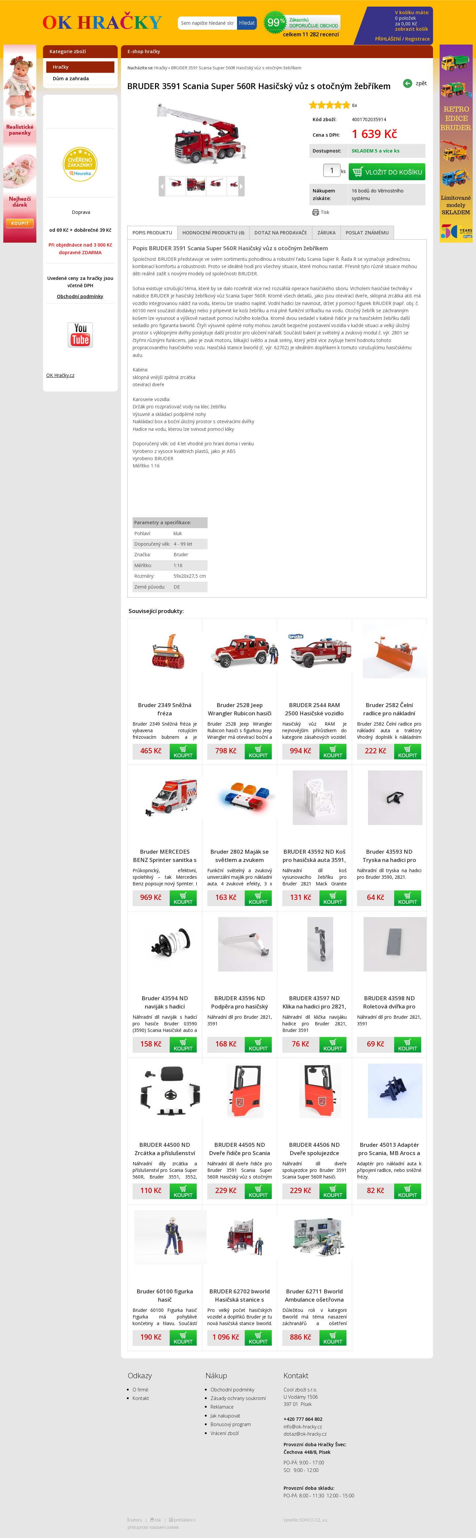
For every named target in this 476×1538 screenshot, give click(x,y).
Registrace (417, 39)
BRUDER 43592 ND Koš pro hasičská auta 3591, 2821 (314, 856)
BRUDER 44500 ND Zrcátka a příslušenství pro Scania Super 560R (165, 1149)
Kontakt (141, 1398)
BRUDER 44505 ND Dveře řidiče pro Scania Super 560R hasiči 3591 (239, 1149)
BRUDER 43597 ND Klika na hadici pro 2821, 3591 (314, 1002)
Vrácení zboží (225, 1433)
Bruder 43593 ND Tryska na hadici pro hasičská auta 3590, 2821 (389, 856)
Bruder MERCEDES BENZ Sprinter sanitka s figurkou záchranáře (165, 856)
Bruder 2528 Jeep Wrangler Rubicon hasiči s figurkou (239, 709)
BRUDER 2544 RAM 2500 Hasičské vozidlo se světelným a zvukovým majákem (314, 709)
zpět (421, 83)
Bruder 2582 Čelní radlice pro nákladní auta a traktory (389, 709)
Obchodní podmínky (80, 296)
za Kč (412, 21)
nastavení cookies (164, 1527)
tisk (158, 1519)
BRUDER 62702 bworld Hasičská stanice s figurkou (239, 1295)
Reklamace (222, 1407)
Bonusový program (231, 1424)
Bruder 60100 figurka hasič (165, 1295)
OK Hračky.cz (60, 375)
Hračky (61, 67)
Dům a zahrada (71, 78)
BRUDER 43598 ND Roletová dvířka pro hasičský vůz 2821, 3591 (389, 1002)
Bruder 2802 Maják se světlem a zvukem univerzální (239, 856)
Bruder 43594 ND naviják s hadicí (164, 1002)
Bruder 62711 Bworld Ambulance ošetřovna (314, 1295)
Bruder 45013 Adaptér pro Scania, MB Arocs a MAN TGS (389, 1149)
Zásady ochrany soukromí (238, 1398)
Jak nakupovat (225, 1416)
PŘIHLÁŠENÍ (388, 39)
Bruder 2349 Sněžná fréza (164, 709)
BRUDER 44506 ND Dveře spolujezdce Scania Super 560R (314, 1149)
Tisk (325, 212)
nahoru (136, 1519)
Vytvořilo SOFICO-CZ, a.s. (306, 1519)
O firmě (140, 1389)
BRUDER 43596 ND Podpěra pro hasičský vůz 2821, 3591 (239, 1002)
